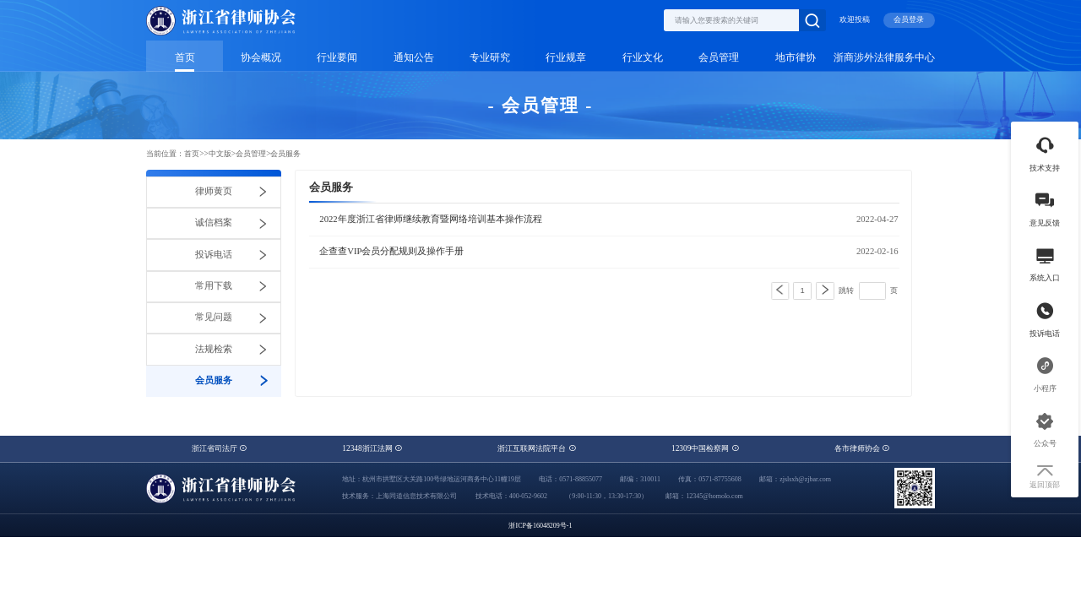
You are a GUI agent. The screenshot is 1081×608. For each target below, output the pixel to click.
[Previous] (780, 291)
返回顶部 (1044, 477)
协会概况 (261, 57)
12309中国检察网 (705, 448)
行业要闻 (337, 57)
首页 (185, 57)
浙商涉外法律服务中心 (884, 57)
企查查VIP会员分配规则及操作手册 (391, 251)
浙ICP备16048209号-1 (540, 525)
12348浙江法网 (372, 448)
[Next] (825, 291)
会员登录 (909, 19)
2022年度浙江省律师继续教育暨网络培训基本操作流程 (430, 219)
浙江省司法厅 (219, 448)
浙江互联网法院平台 (536, 448)
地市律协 (795, 57)
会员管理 (718, 57)
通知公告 (414, 57)
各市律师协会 (861, 448)
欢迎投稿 (854, 19)
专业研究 (490, 57)
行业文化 (642, 57)
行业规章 (566, 57)
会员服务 (285, 153)
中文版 (220, 153)
